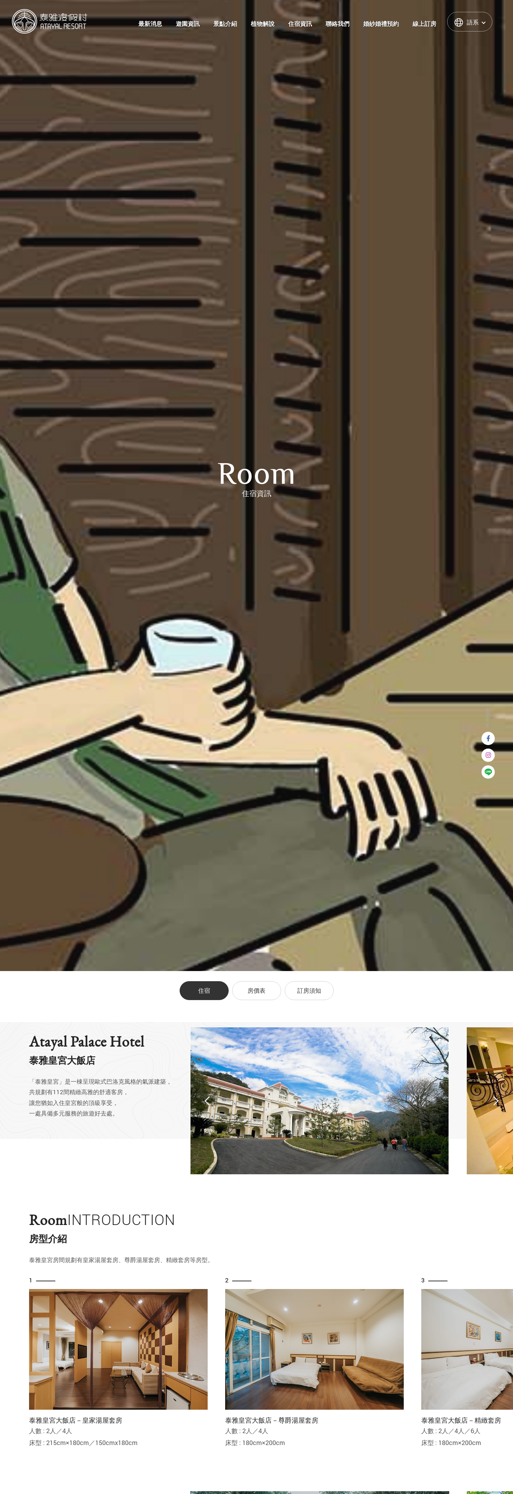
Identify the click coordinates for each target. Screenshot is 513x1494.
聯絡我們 (337, 23)
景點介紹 (225, 23)
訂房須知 (309, 990)
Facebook (488, 738)
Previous (207, 1101)
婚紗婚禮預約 (381, 23)
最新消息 (150, 23)
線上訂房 (424, 23)
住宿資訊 (300, 23)
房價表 (256, 990)
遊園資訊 (188, 23)
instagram (488, 755)
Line (488, 772)
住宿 (204, 990)
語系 (473, 22)
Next (495, 1101)
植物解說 (263, 23)
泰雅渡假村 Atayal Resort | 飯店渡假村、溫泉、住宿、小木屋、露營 (49, 21)
